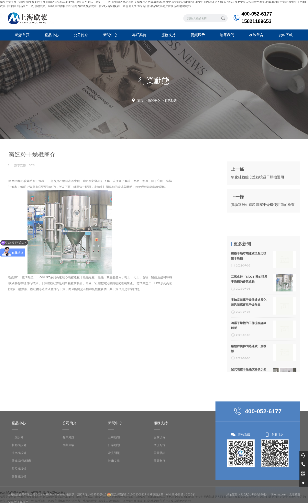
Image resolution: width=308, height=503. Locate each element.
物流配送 (159, 477)
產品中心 (52, 35)
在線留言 (256, 35)
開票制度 (159, 492)
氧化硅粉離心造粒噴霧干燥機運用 (257, 195)
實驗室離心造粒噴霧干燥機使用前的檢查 (263, 222)
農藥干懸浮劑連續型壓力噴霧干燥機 (248, 306)
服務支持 (168, 35)
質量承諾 (159, 484)
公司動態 (114, 469)
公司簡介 (81, 35)
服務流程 (159, 469)
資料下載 (286, 35)
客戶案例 (139, 35)
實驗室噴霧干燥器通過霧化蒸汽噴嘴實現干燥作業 (248, 352)
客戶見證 (68, 469)
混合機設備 (19, 484)
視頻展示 (198, 35)
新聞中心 (110, 35)
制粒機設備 (19, 477)
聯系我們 (227, 35)
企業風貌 (68, 477)
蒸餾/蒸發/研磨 (21, 492)
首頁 (140, 100)
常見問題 (114, 484)
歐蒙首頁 (22, 35)
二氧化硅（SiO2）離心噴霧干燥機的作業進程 (249, 329)
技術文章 (114, 492)
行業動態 (171, 100)
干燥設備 (17, 469)
